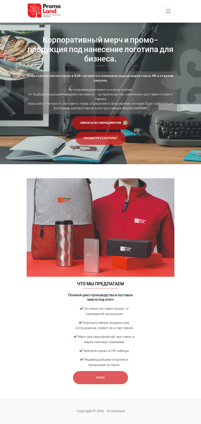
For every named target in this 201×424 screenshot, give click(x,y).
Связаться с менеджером (103, 123)
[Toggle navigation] (168, 11)
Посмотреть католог (100, 138)
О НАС (100, 377)
